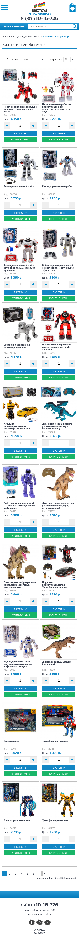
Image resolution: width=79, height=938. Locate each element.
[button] (4, 7)
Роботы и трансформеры (56, 36)
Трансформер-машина (55, 740)
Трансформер (11, 740)
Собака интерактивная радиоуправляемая (17, 346)
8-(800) (39, 18)
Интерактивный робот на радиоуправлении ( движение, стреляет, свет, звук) (57, 108)
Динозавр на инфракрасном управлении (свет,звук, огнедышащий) (58, 505)
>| (45, 873)
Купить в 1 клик (20, 139)
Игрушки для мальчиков (26, 36)
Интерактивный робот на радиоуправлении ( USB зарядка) (56, 347)
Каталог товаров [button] (13, 26)
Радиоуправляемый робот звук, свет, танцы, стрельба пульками (19, 267)
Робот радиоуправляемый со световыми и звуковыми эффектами (58, 267)
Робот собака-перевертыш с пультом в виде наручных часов (20, 109)
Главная (6, 36)
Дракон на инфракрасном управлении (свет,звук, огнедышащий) (57, 426)
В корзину (20, 133)
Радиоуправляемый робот (19, 186)
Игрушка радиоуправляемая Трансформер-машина (17, 426)
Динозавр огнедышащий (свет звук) (56, 662)
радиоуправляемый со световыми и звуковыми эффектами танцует (18, 664)
